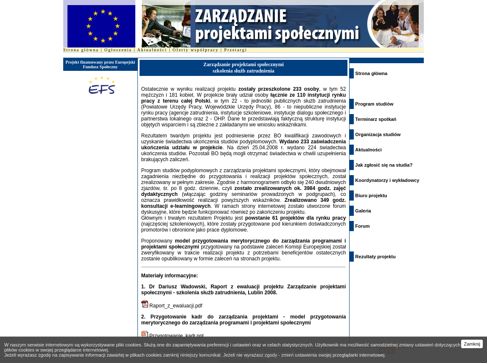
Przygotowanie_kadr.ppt (176, 336)
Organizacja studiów (377, 134)
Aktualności (152, 49)
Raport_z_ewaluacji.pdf (175, 306)
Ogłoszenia (118, 49)
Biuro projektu (371, 195)
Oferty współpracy (196, 49)
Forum (362, 226)
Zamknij (472, 343)
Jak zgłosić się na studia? (383, 165)
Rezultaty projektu (375, 256)
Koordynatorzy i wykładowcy (387, 180)
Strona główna (81, 49)
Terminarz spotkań (375, 119)
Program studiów (374, 103)
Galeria (363, 210)
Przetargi (235, 49)
